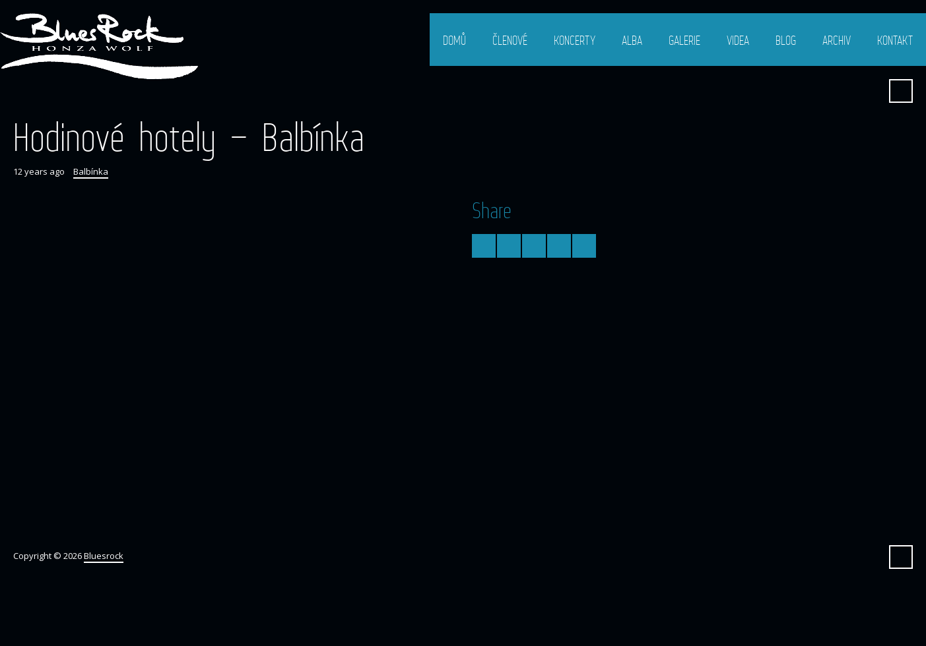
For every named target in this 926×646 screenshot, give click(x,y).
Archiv (836, 40)
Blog (786, 40)
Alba (632, 40)
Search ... (901, 91)
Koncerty (574, 40)
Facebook (868, 91)
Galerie (684, 40)
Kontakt (895, 40)
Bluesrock (103, 556)
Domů (454, 40)
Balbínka (90, 171)
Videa (738, 40)
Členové (509, 40)
